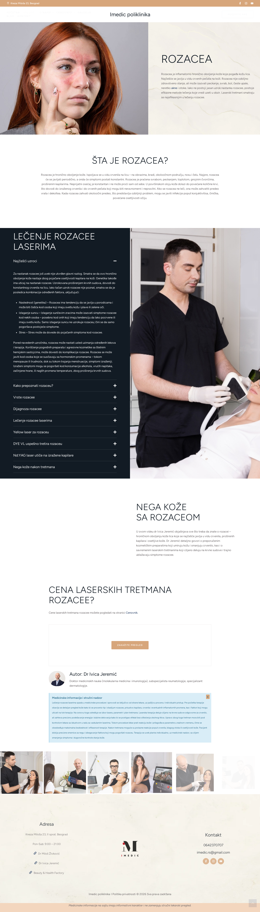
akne (174, 88)
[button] (240, 3)
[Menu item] (13, 12)
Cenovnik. (132, 612)
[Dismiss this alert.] (208, 697)
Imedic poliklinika (130, 14)
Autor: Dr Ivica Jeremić (93, 674)
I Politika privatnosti (123, 894)
